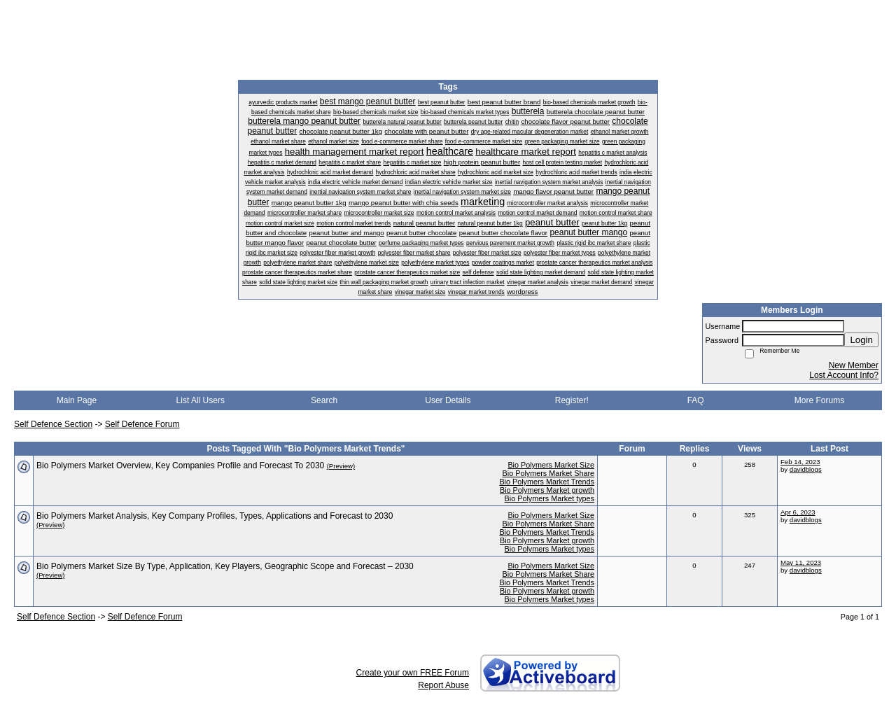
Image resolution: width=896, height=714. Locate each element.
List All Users (200, 400)
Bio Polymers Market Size (550, 465)
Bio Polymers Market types (549, 498)
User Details (447, 400)
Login (861, 340)
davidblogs (806, 469)
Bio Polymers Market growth (547, 490)
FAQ (695, 400)
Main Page (77, 400)
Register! (572, 400)
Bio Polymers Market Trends (546, 481)
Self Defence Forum (142, 424)
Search (324, 400)
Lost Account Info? (843, 375)
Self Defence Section (53, 424)
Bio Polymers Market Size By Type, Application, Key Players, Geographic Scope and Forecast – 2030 (225, 566)
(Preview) (341, 466)
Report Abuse (443, 685)
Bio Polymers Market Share (548, 473)
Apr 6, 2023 (798, 512)
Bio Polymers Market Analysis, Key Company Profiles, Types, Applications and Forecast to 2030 (214, 516)
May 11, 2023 (800, 562)
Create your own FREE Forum (412, 673)
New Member (853, 365)
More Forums (819, 400)
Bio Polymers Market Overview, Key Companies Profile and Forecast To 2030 (180, 465)
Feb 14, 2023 (800, 461)
